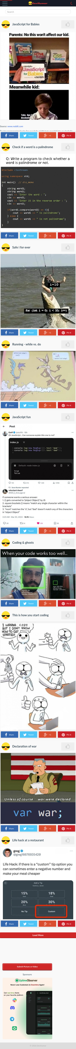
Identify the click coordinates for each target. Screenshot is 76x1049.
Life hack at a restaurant (28, 840)
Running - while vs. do (26, 344)
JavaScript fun (21, 417)
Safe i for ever (21, 247)
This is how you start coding (30, 615)
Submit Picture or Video (27, 966)
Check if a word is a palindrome (32, 147)
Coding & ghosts (23, 542)
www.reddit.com (15, 126)
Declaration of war (24, 746)
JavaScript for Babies (25, 24)
